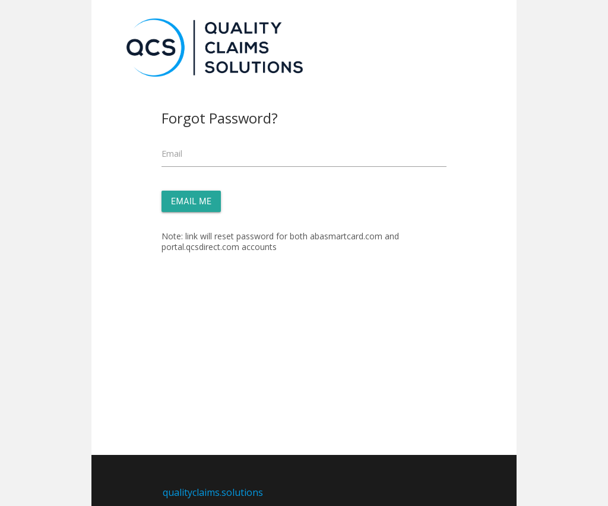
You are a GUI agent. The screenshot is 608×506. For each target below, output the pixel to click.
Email (172, 153)
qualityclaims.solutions (213, 492)
